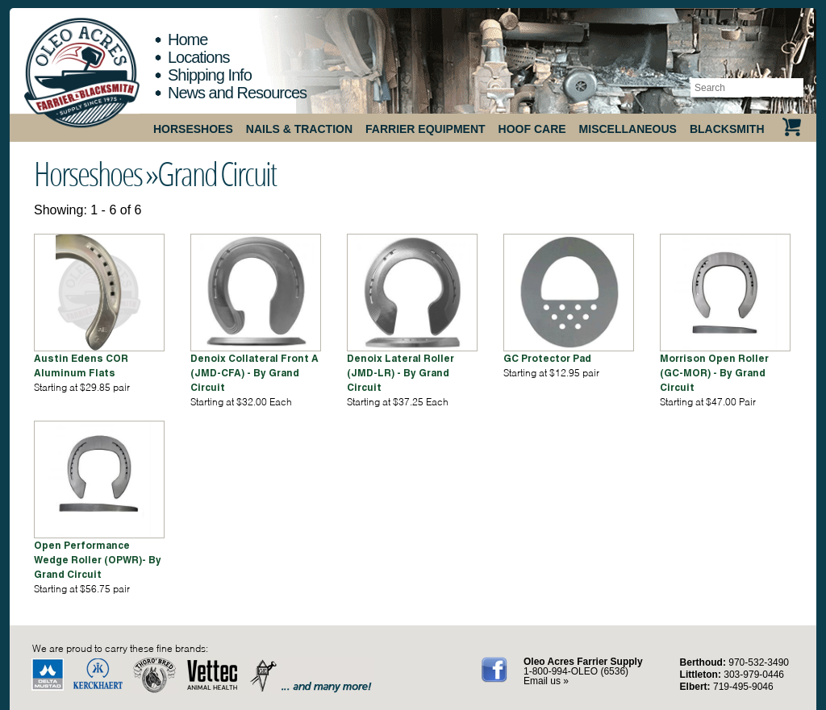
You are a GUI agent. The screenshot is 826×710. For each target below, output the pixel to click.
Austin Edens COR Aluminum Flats (81, 365)
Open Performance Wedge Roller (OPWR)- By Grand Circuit (97, 559)
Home (187, 39)
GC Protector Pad (547, 358)
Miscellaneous (628, 128)
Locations (199, 57)
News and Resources (237, 93)
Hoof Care (532, 128)
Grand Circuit (216, 173)
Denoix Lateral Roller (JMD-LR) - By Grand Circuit (400, 372)
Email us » (546, 681)
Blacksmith (727, 128)
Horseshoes (193, 128)
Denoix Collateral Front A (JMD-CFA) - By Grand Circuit (254, 372)
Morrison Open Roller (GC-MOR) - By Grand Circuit (714, 372)
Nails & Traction (299, 128)
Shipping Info (210, 75)
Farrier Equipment (425, 128)
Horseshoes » (95, 173)
